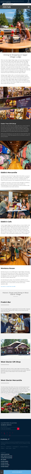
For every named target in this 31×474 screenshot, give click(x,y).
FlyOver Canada (4, 461)
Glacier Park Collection (6, 457)
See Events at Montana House (7, 286)
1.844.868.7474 (3, 424)
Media (14, 448)
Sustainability (16, 446)
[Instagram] (7, 432)
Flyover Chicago (4, 466)
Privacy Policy (9, 469)
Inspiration (8, 446)
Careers (2, 448)
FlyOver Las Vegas (5, 464)
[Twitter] (4, 432)
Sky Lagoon (3, 459)
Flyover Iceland (4, 463)
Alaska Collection (5, 454)
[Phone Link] (2, 472)
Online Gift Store (24, 446)
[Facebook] (1, 432)
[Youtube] (9, 432)
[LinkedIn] (12, 432)
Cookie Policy (8, 2)
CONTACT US (9, 424)
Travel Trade (8, 448)
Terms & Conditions (22, 469)
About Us (3, 446)
